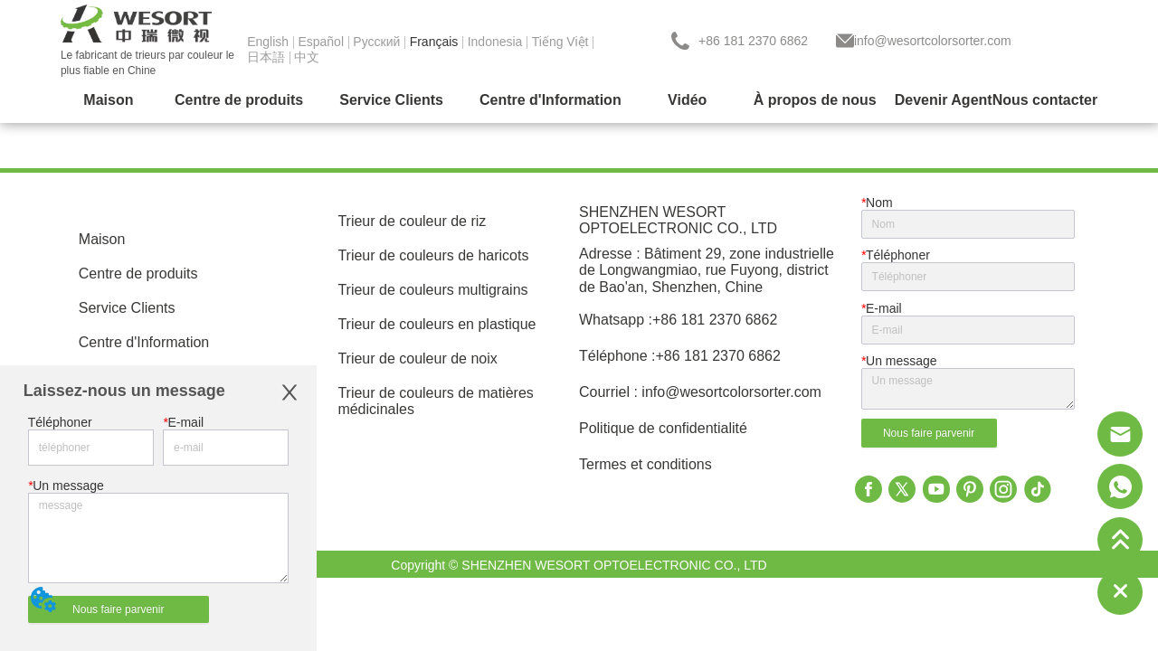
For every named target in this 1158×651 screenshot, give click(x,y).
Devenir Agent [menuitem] (943, 100)
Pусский (376, 41)
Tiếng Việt (560, 41)
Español (321, 41)
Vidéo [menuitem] (687, 100)
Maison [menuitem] (108, 100)
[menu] (579, 100)
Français (434, 41)
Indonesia (495, 41)
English (268, 41)
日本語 (266, 57)
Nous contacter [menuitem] (1044, 100)
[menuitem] (239, 100)
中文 (306, 57)
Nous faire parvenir (118, 609)
